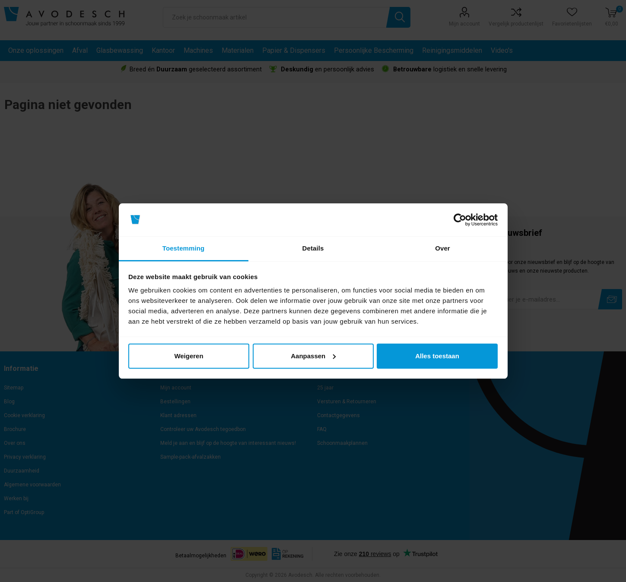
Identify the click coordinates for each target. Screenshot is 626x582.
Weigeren (188, 356)
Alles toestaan (437, 356)
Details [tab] (313, 248)
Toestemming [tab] (183, 248)
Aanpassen (313, 356)
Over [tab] (442, 248)
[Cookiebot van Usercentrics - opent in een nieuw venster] (460, 219)
